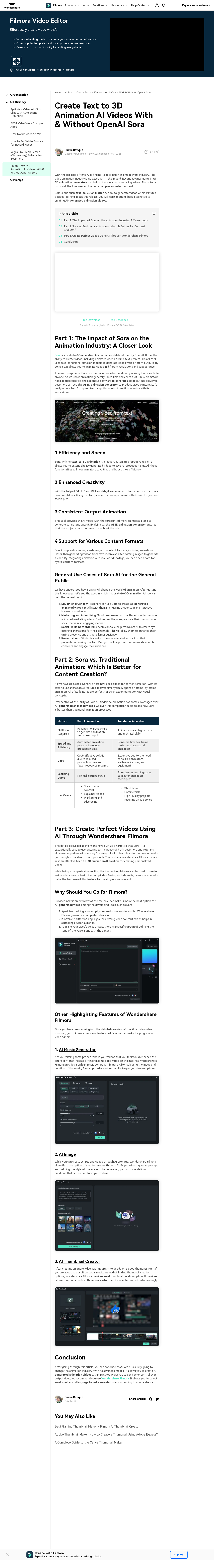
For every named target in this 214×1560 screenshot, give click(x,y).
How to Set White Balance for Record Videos (26, 143)
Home (58, 92)
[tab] (26, 95)
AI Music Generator (77, 1049)
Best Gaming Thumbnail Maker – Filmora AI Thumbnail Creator (97, 1426)
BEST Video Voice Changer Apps (26, 125)
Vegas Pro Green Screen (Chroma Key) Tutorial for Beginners (26, 155)
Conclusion (71, 241)
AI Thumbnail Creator (79, 1261)
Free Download (90, 320)
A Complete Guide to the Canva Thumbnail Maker (88, 1442)
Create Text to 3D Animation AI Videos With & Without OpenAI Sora (27, 169)
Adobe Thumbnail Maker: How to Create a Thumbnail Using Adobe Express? (106, 1434)
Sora (57, 355)
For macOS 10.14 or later (121, 325)
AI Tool (68, 92)
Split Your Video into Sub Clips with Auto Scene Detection (25, 113)
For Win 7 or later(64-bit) (93, 325)
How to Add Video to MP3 (26, 134)
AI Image (67, 1154)
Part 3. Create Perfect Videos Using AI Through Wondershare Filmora (106, 235)
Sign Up (178, 1554)
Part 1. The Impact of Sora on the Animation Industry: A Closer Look (106, 220)
